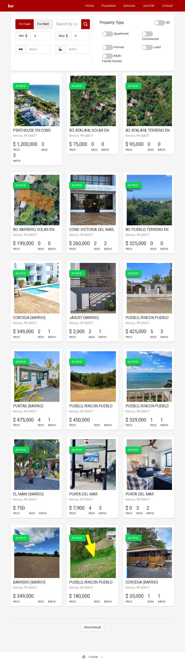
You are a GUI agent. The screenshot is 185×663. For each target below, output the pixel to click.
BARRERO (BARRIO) (29, 582)
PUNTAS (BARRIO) (28, 406)
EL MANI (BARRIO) (28, 494)
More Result (92, 627)
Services (129, 5)
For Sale (24, 24)
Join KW (148, 5)
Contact (167, 5)
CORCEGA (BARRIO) (29, 317)
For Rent (43, 24)
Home (89, 5)
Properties (108, 5)
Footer (90, 657)
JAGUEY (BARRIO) (84, 317)
